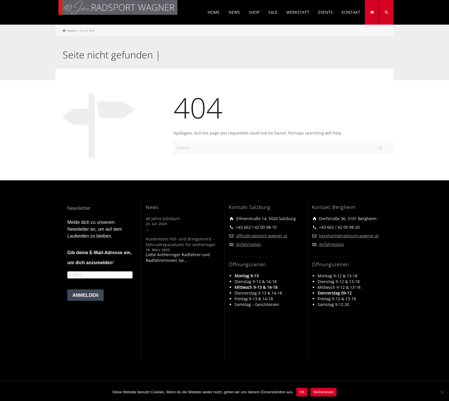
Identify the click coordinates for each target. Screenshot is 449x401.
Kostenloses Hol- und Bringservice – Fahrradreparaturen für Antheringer (181, 241)
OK (302, 392)
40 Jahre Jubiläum (163, 218)
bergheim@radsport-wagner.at (349, 235)
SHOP (254, 12)
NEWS (234, 12)
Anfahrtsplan (248, 244)
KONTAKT (351, 12)
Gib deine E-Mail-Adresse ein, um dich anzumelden (99, 257)
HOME (214, 12)
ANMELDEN (85, 295)
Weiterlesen (323, 392)
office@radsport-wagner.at (261, 235)
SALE (272, 12)
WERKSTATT (297, 12)
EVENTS (325, 12)
